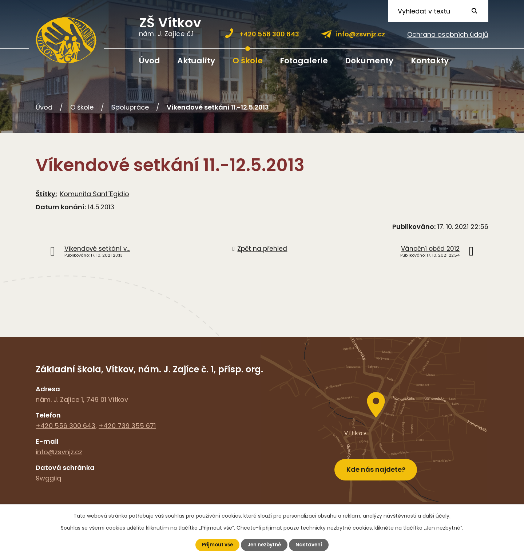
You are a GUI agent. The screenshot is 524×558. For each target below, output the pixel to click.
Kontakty (430, 60)
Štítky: (46, 193)
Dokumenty (369, 60)
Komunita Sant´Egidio (94, 193)
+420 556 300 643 (269, 34)
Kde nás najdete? (375, 466)
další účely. (436, 515)
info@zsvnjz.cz (360, 34)
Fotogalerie (304, 60)
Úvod (149, 60)
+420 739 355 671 (127, 425)
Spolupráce (130, 107)
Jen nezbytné (265, 544)
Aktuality (196, 60)
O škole (248, 60)
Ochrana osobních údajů (447, 34)
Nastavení (311, 544)
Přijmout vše (216, 544)
